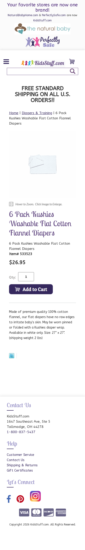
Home (13, 113)
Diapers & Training (37, 113)
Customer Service (20, 455)
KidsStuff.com (42, 20)
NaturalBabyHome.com (23, 15)
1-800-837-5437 (21, 432)
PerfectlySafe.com (54, 15)
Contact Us (15, 460)
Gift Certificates (20, 470)
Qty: (12, 277)
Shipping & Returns (22, 465)
